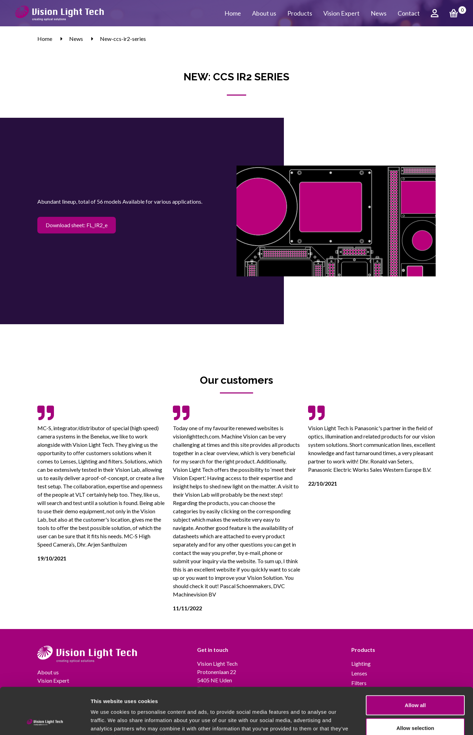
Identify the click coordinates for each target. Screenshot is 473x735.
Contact (409, 13)
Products (299, 13)
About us (264, 13)
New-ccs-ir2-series (123, 38)
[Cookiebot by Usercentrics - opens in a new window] (45, 721)
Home (232, 13)
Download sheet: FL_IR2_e (77, 225)
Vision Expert (341, 13)
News (379, 13)
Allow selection (415, 684)
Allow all (415, 661)
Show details (363, 721)
